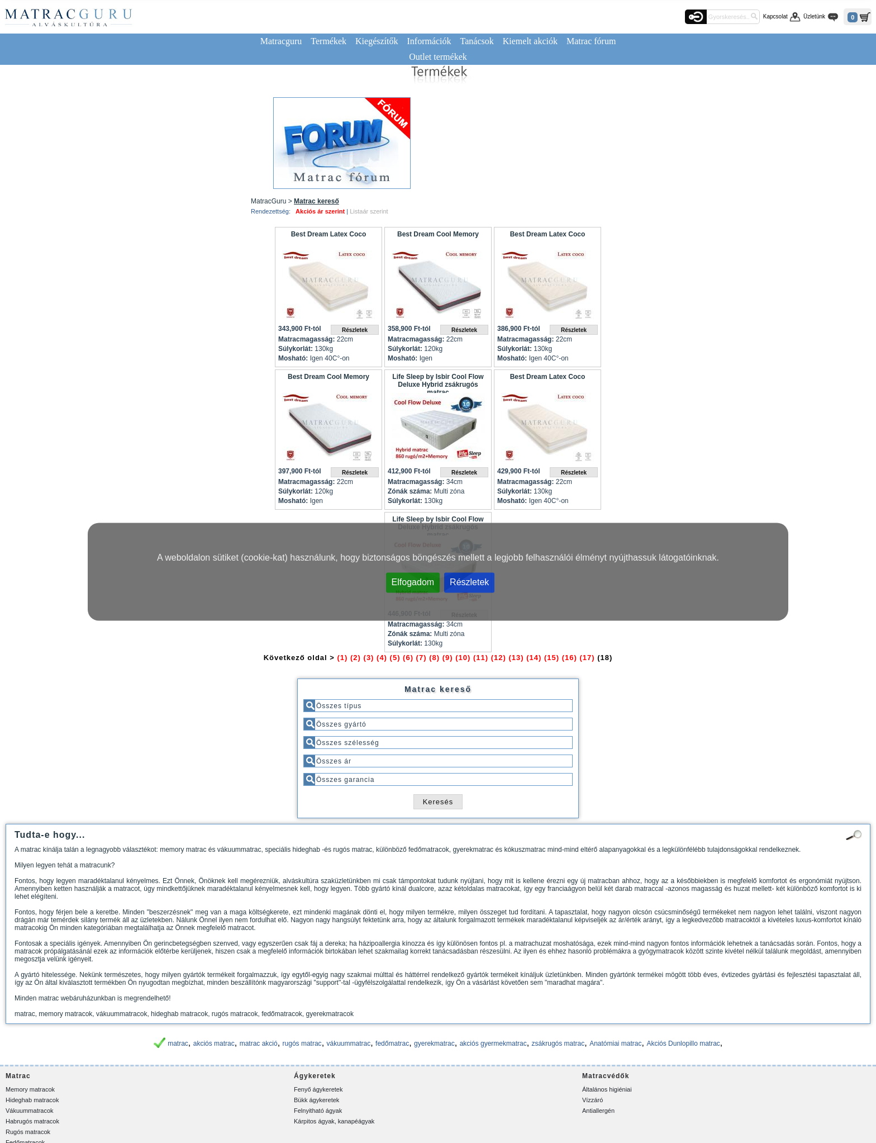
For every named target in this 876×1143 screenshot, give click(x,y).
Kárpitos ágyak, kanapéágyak (334, 1121)
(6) (408, 657)
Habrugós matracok (32, 1121)
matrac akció (259, 1043)
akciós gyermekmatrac (493, 1043)
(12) (498, 657)
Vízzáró (592, 1100)
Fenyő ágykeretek (318, 1089)
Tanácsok (477, 41)
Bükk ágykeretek (316, 1100)
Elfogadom (413, 581)
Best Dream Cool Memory (438, 234)
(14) (533, 657)
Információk (429, 41)
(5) (395, 657)
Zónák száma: (410, 491)
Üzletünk (814, 16)
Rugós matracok (28, 1131)
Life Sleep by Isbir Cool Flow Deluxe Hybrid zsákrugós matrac (437, 383)
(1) (342, 657)
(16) (569, 657)
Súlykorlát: (295, 349)
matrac (178, 1043)
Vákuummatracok (30, 1110)
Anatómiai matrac (615, 1043)
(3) (369, 657)
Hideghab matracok (32, 1100)
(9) (447, 657)
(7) (421, 657)
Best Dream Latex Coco (328, 234)
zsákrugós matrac (558, 1043)
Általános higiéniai (607, 1089)
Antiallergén (598, 1110)
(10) (462, 657)
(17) (586, 657)
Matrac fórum (591, 41)
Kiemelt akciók (530, 41)
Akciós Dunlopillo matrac (683, 1043)
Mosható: (293, 358)
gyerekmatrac (434, 1043)
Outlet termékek (438, 56)
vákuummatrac (349, 1043)
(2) (355, 657)
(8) (434, 657)
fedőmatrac (392, 1043)
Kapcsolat (775, 16)
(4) (382, 657)
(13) (515, 657)
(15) (551, 657)
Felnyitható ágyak (318, 1110)
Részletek (469, 581)
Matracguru (281, 41)
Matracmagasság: (306, 339)
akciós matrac (214, 1043)
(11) (480, 657)
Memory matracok (30, 1089)
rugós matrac (302, 1043)
